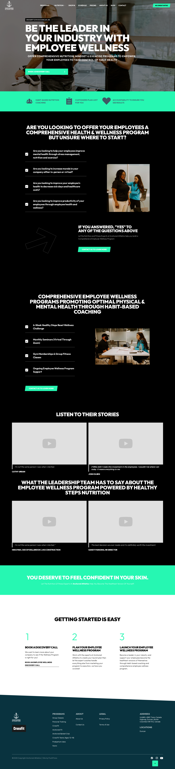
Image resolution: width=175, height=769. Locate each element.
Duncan (143, 731)
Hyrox (54, 746)
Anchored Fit (57, 730)
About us (103, 5)
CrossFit (55, 726)
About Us (79, 719)
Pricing (93, 5)
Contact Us (80, 725)
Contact (122, 5)
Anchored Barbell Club (61, 734)
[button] (45, 5)
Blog (113, 5)
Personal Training (59, 722)
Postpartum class (59, 742)
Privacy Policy (104, 719)
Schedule (82, 5)
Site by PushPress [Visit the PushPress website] (50, 758)
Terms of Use (104, 725)
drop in (72, 5)
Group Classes (58, 718)
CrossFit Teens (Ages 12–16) (63, 738)
